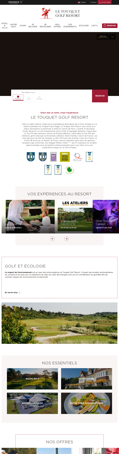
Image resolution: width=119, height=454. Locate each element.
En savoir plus (11, 292)
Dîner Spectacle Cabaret (105, 222)
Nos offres (57, 26)
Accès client (106, 2)
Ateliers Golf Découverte (68, 222)
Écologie (84, 26)
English (83, 2)
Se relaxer (32, 26)
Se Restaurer (45, 26)
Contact (94, 2)
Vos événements (70, 26)
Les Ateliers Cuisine (17, 224)
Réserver (111, 26)
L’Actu (94, 26)
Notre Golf (13, 26)
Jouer (22, 26)
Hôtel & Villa (4, 26)
